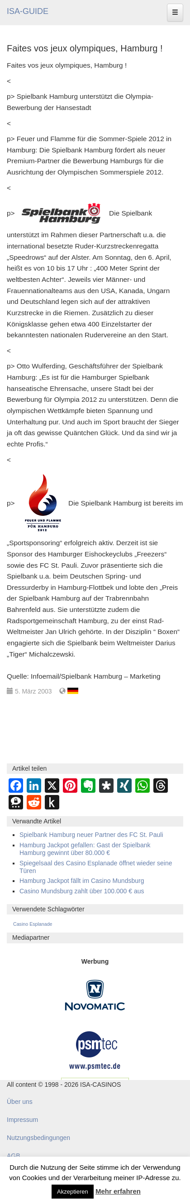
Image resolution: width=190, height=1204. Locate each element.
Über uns (20, 1101)
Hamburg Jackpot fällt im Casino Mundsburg (81, 880)
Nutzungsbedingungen (38, 1137)
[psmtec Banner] (95, 1049)
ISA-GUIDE (27, 11)
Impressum (22, 1119)
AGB (13, 1155)
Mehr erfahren (118, 1191)
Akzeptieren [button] (72, 1191)
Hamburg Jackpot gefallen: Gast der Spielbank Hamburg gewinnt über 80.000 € (85, 848)
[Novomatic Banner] (95, 994)
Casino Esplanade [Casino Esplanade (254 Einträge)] (32, 924)
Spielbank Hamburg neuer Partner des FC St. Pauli (91, 834)
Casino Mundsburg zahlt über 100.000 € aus (81, 891)
